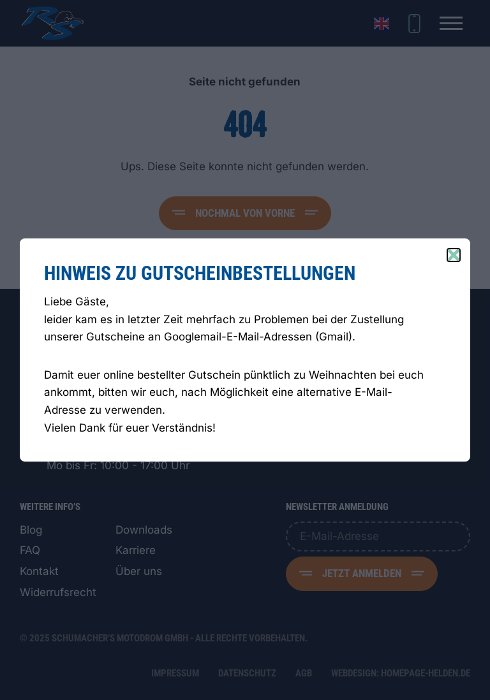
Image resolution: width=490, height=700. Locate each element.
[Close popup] (453, 255)
